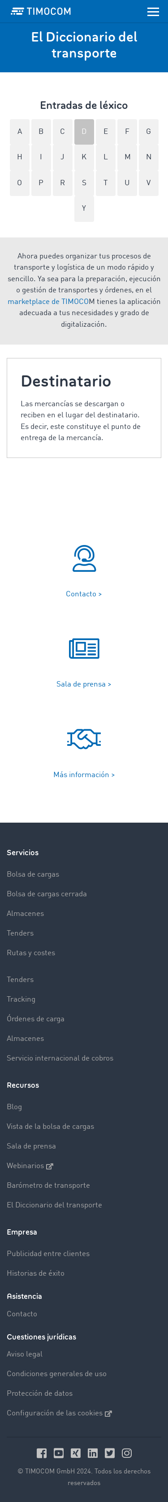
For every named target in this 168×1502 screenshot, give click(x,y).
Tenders (20, 933)
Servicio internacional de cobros (60, 1058)
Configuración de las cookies (59, 1413)
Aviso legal (25, 1354)
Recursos (23, 1085)
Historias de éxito (36, 1273)
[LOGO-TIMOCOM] (41, 11)
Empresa (22, 1232)
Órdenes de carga (36, 1019)
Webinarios (30, 1166)
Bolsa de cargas (33, 874)
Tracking (21, 999)
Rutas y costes (31, 953)
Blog (14, 1107)
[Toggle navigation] (153, 11)
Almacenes (25, 914)
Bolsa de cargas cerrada (47, 894)
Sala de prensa (31, 1146)
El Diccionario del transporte (54, 1205)
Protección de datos (40, 1394)
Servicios (23, 853)
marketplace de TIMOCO (48, 302)
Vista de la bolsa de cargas (50, 1127)
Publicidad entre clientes (48, 1254)
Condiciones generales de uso (57, 1374)
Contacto (22, 1314)
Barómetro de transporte (48, 1186)
